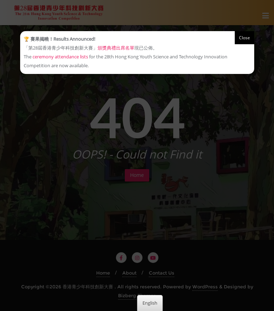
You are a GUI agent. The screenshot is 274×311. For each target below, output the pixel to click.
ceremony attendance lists (60, 56)
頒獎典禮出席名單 (116, 48)
